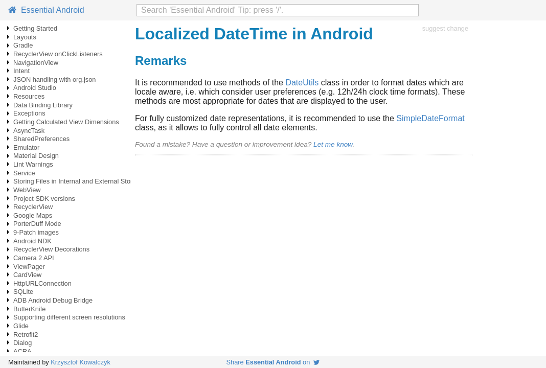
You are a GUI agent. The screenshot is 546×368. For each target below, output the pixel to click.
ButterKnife (29, 309)
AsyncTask (28, 130)
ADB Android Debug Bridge (53, 300)
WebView (27, 190)
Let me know (332, 144)
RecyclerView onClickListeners (58, 54)
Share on (273, 362)
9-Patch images (36, 232)
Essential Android (46, 10)
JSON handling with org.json (54, 79)
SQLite (23, 291)
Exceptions (29, 113)
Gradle (23, 45)
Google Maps (32, 215)
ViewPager (29, 266)
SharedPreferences (41, 139)
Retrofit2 (25, 334)
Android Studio (34, 87)
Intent (21, 71)
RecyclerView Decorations (51, 249)
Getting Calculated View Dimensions (66, 122)
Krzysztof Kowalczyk (80, 362)
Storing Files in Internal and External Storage (78, 181)
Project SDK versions (44, 198)
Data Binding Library (43, 105)
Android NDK (32, 241)
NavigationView (35, 62)
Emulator (26, 147)
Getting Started (35, 28)
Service (24, 173)
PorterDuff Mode (37, 223)
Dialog (22, 343)
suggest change (445, 28)
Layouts (24, 37)
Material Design (36, 155)
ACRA (22, 351)
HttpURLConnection (42, 283)
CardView (27, 275)
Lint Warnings (33, 164)
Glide (21, 326)
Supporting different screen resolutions (69, 317)
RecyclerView (33, 207)
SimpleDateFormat (430, 118)
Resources (28, 96)
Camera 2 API (33, 258)
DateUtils (301, 82)
